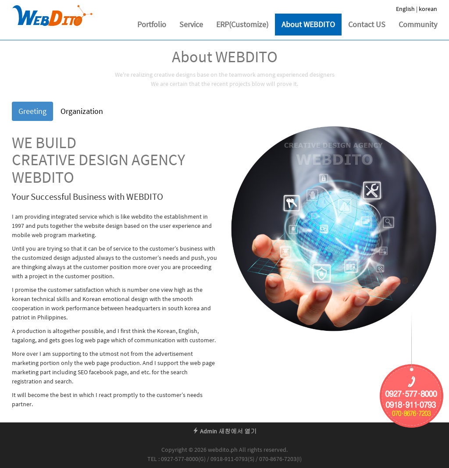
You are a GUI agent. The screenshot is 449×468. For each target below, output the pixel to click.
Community (418, 24)
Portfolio (151, 24)
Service (191, 24)
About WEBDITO (308, 24)
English (405, 9)
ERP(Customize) (242, 24)
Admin (204, 431)
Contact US (366, 24)
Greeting (32, 111)
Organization (82, 111)
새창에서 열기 (237, 431)
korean (428, 9)
